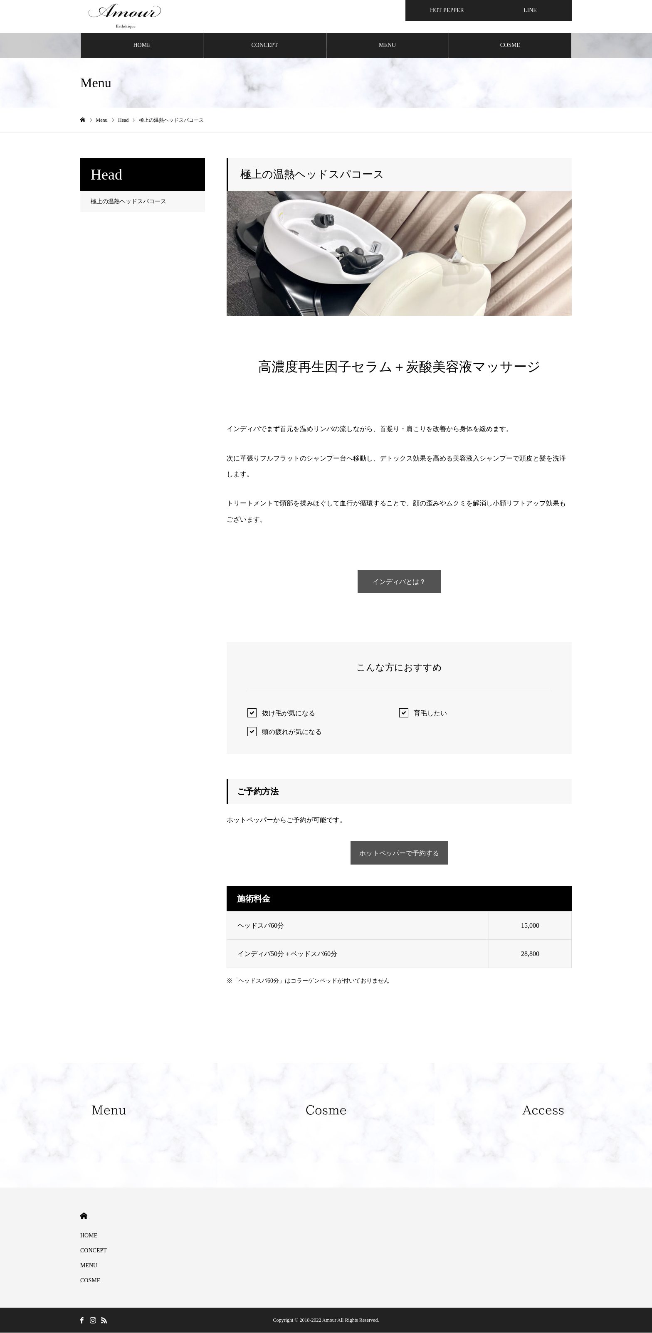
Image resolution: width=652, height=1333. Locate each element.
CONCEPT (264, 45)
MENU (387, 45)
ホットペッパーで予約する (399, 853)
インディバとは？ (399, 582)
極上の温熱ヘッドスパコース (128, 202)
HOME (142, 45)
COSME (510, 45)
